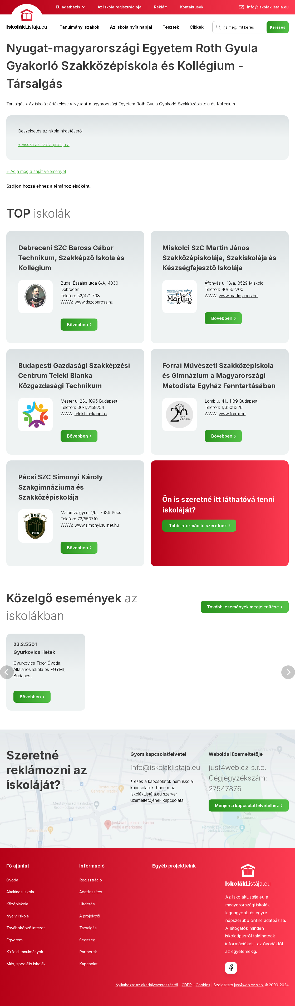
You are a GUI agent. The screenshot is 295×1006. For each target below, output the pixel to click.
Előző (7, 672)
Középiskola (17, 903)
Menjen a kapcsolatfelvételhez (247, 805)
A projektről (89, 915)
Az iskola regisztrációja (119, 7)
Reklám (161, 7)
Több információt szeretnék (198, 525)
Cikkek (197, 27)
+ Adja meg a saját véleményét (36, 171)
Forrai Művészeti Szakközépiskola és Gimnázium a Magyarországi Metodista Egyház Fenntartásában (219, 375)
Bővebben (77, 324)
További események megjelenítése (243, 606)
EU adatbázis (68, 7)
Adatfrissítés (90, 891)
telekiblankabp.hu (91, 413)
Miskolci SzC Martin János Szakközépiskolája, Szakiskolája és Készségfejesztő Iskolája (219, 258)
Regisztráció (90, 879)
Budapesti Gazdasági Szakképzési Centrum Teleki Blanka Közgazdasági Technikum (74, 375)
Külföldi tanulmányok (24, 951)
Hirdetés (87, 903)
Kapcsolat (88, 963)
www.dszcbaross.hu (94, 302)
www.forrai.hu (232, 413)
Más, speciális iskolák (26, 963)
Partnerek (88, 951)
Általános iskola (20, 891)
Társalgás (15, 103)
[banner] (26, 17)
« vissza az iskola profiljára (44, 144)
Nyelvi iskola (17, 915)
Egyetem (14, 939)
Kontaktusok (191, 7)
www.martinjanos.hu (238, 295)
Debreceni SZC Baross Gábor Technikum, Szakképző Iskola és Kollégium (71, 258)
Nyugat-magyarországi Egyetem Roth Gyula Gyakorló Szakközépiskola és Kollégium (154, 103)
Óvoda (12, 879)
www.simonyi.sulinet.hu (97, 525)
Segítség (87, 939)
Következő (288, 672)
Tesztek (171, 27)
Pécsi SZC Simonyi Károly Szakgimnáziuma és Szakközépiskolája (60, 487)
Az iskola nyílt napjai (131, 27)
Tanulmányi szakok (79, 27)
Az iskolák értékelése (49, 103)
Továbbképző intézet (25, 927)
